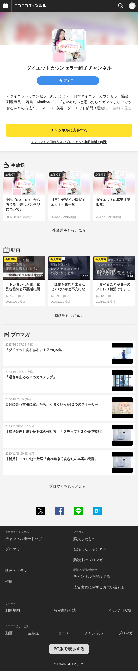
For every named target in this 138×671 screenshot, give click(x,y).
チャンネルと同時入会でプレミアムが (69, 142)
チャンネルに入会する (69, 130)
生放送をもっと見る (69, 230)
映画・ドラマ (16, 571)
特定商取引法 (65, 610)
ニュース (61, 633)
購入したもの (84, 539)
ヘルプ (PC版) (121, 610)
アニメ (10, 560)
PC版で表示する (69, 649)
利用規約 (12, 610)
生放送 (33, 633)
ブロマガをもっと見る (67, 486)
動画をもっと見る (69, 315)
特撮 (9, 581)
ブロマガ (12, 549)
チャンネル (93, 633)
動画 (9, 633)
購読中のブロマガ (88, 560)
